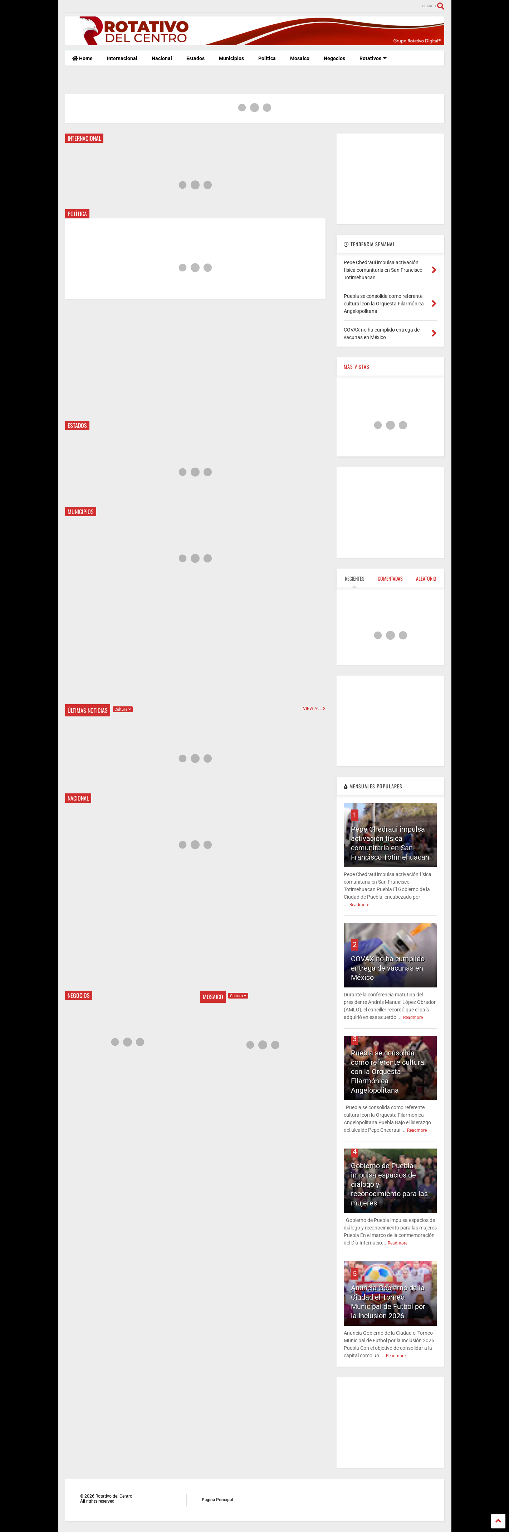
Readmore (359, 904)
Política (267, 58)
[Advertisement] (195, 360)
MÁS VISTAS (356, 366)
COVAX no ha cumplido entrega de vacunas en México (388, 968)
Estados (195, 58)
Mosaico (299, 58)
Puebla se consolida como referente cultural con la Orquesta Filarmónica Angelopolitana (388, 1071)
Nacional (162, 58)
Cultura (122, 709)
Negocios (334, 58)
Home (82, 58)
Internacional (122, 58)
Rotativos (373, 58)
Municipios (231, 58)
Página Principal (217, 1499)
